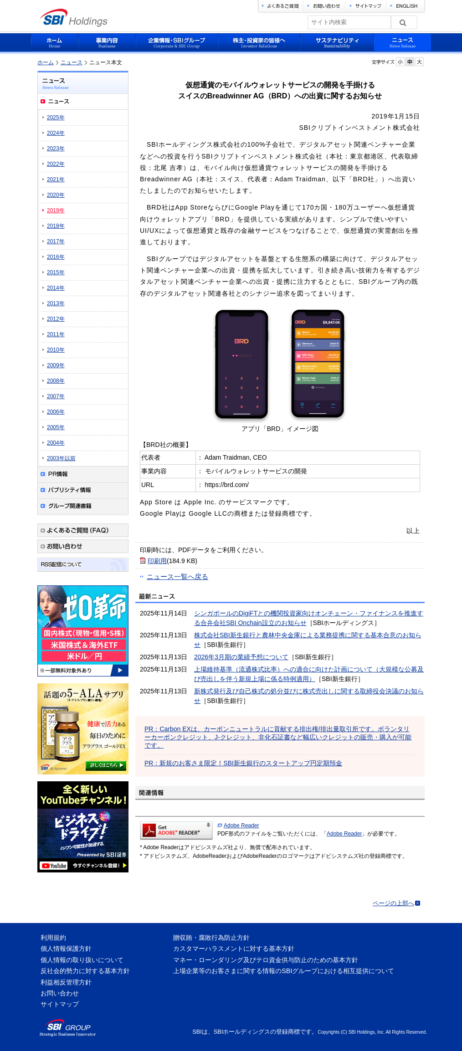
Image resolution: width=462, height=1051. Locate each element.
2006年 (56, 412)
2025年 (56, 117)
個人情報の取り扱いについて (82, 960)
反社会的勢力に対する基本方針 (85, 970)
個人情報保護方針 (66, 948)
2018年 (56, 226)
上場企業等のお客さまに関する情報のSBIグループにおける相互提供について (283, 970)
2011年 (56, 334)
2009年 (56, 365)
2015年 (56, 272)
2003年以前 (61, 458)
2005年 (56, 427)
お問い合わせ (60, 993)
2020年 (56, 195)
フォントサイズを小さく (400, 61)
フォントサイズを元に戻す (410, 61)
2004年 (56, 443)
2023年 (56, 148)
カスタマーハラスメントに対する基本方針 (233, 948)
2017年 (56, 241)
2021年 (56, 179)
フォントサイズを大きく (419, 61)
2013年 (56, 303)
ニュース (71, 62)
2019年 (56, 210)
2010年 (56, 350)
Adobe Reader (241, 825)
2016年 (56, 257)
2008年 (56, 381)
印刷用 (157, 560)
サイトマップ (60, 1004)
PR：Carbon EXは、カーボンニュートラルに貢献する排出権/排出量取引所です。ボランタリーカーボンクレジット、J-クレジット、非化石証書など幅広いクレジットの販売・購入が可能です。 (277, 737)
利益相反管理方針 (66, 982)
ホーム (45, 62)
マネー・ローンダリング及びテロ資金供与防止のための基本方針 (265, 960)
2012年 (56, 319)
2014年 (56, 288)
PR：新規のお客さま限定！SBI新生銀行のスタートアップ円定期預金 (243, 763)
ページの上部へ (393, 903)
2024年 (56, 133)
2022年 (56, 164)
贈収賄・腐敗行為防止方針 (211, 937)
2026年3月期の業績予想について (241, 657)
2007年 (56, 396)
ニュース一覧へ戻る (177, 576)
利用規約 (53, 937)
